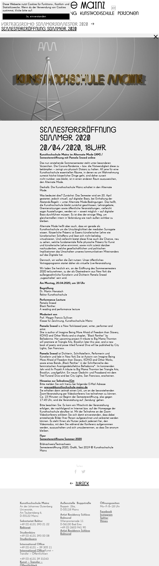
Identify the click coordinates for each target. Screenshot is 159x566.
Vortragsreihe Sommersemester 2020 (44, 24)
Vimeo (104, 521)
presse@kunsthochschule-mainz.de (66, 387)
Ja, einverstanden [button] (36, 16)
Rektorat (25, 527)
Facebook (106, 511)
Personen (128, 13)
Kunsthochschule (97, 13)
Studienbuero (28, 539)
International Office (32, 550)
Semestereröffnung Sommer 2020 (61, 439)
